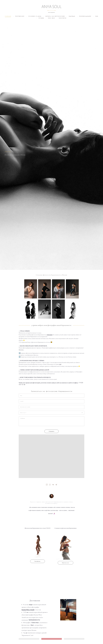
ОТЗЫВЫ (41, 18)
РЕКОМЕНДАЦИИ (85, 16)
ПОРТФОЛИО (19, 16)
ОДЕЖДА (72, 16)
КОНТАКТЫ (62, 18)
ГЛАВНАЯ (8, 16)
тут (60, 364)
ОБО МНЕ (51, 18)
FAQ (96, 16)
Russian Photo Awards (28, 610)
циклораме (49, 335)
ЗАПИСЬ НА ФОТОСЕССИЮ (55, 16)
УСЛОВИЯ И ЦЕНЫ (34, 16)
